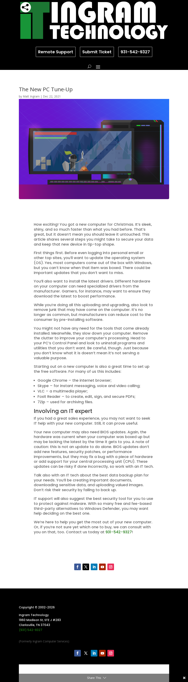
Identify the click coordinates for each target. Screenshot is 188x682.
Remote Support (55, 52)
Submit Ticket (97, 52)
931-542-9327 (135, 52)
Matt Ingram (31, 96)
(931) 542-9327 (30, 630)
